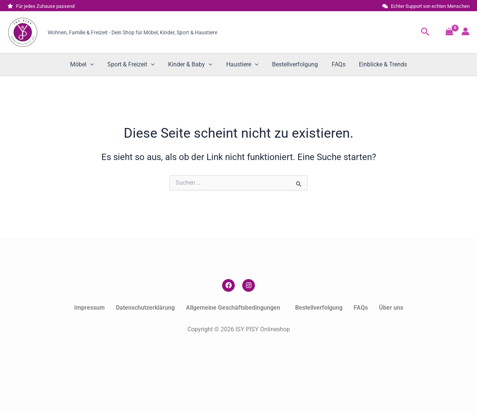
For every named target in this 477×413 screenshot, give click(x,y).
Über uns (391, 307)
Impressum (89, 307)
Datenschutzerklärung (145, 307)
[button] (425, 32)
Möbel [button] (87, 64)
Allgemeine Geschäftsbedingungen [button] (233, 307)
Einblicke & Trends (378, 64)
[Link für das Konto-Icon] (465, 31)
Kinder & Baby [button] (192, 64)
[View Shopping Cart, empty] (449, 32)
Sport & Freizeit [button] (134, 64)
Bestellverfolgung (293, 64)
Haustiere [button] (242, 64)
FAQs (335, 64)
